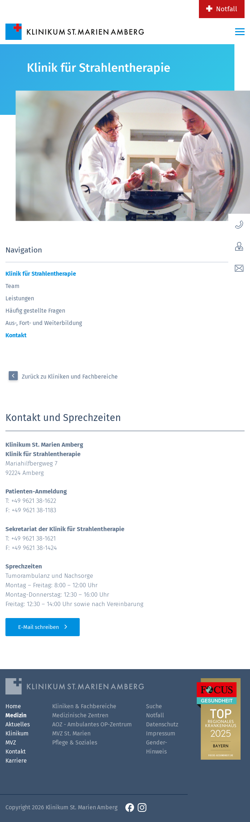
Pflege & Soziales (74, 742)
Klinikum (17, 733)
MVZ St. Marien (71, 733)
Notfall (226, 9)
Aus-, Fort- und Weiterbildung (43, 323)
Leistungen (19, 298)
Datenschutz (162, 724)
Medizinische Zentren (80, 715)
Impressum (160, 733)
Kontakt (15, 335)
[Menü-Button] (240, 31)
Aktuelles (17, 724)
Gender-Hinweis (156, 747)
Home (13, 706)
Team (12, 286)
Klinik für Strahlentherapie (40, 273)
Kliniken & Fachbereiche (84, 706)
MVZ (10, 742)
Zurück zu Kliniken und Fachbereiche (70, 376)
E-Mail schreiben (38, 627)
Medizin (15, 715)
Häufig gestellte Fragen (35, 310)
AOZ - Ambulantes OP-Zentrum (92, 724)
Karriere (16, 760)
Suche (154, 706)
